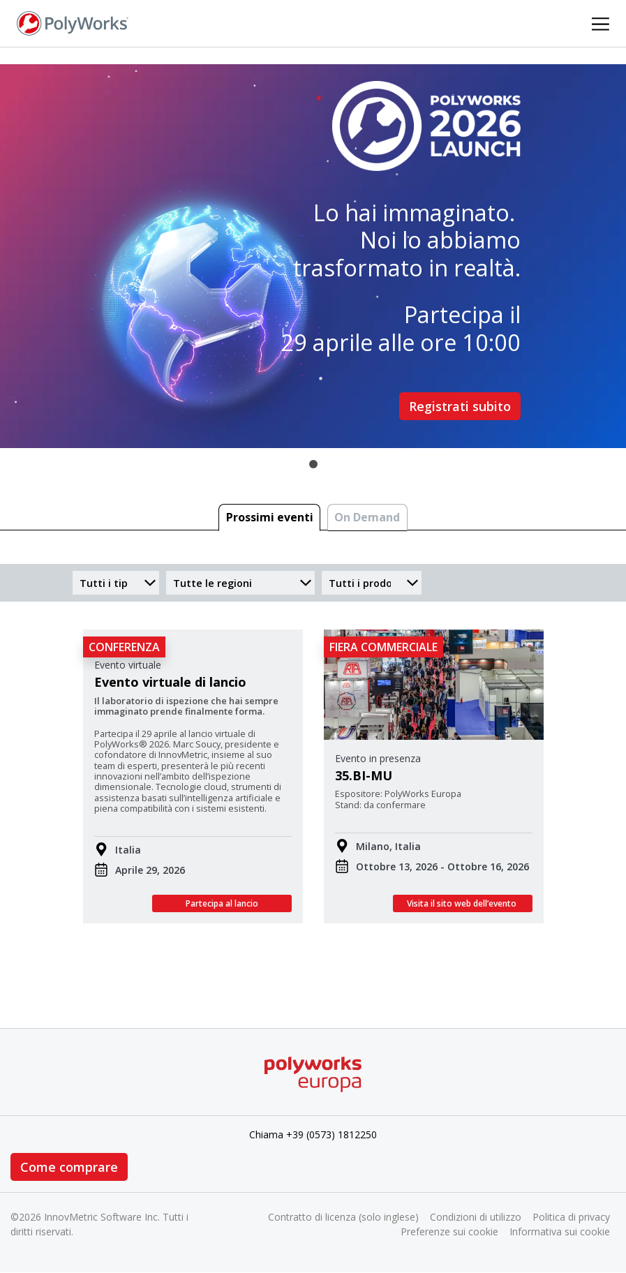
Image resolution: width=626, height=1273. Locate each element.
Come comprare (69, 1167)
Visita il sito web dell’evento (463, 903)
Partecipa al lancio (222, 903)
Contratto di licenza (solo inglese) (343, 1216)
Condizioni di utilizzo (475, 1216)
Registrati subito (460, 406)
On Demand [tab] (367, 517)
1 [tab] (313, 464)
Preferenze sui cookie (449, 1231)
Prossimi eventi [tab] (269, 517)
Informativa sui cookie (559, 1231)
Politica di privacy (571, 1216)
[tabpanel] (313, 256)
